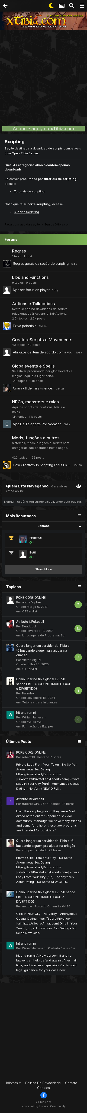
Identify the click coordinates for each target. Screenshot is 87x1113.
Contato (71, 1083)
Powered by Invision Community (44, 1106)
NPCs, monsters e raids (35, 401)
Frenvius (35, 537)
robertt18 (28, 757)
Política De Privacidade (43, 1083)
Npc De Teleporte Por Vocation (37, 424)
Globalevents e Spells (33, 366)
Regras (19, 251)
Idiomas (13, 1083)
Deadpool (29, 626)
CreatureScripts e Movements (42, 339)
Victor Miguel (31, 660)
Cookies (43, 1088)
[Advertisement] (43, 75)
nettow (27, 906)
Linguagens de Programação (43, 635)
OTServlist (29, 611)
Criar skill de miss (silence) (33, 388)
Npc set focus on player (31, 290)
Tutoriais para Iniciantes (39, 702)
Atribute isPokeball (30, 621)
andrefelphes (32, 602)
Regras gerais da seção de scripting (41, 263)
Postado (49, 757)
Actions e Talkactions (33, 303)
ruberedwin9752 (34, 804)
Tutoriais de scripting (29, 191)
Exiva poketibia (24, 326)
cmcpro (27, 850)
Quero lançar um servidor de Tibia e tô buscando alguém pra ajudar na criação (43, 650)
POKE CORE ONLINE (31, 597)
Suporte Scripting (26, 212)
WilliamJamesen (33, 717)
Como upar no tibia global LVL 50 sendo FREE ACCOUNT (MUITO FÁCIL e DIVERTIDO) (43, 683)
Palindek (28, 693)
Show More (43, 569)
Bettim (33, 552)
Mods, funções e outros (36, 437)
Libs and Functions (30, 277)
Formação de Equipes (38, 726)
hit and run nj (26, 713)
